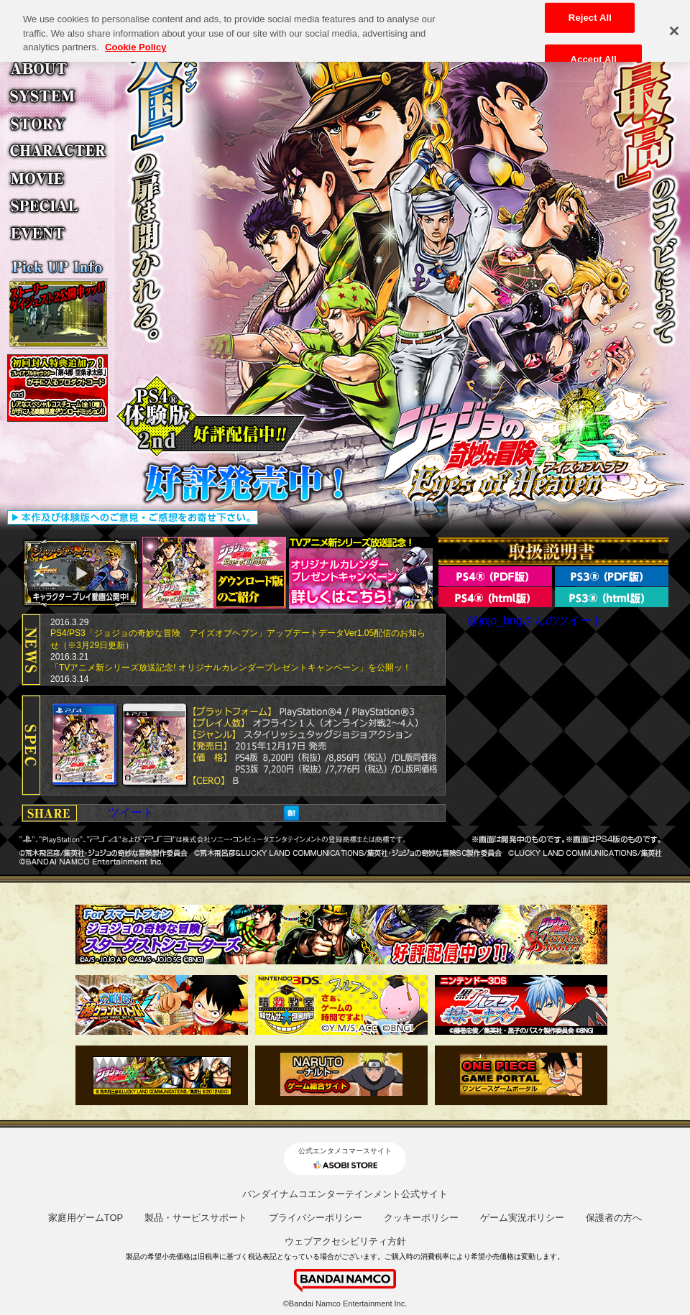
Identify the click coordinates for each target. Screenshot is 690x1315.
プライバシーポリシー (315, 1217)
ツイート (131, 812)
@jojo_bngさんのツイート (535, 620)
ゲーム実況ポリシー (522, 1217)
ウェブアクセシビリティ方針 (345, 1241)
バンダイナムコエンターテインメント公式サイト (345, 1194)
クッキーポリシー (421, 1217)
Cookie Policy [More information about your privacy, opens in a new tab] (135, 40)
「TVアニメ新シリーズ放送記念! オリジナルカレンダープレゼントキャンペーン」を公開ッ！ (230, 668)
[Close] (674, 25)
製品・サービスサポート (195, 1217)
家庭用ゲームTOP (86, 1217)
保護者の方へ (614, 1217)
